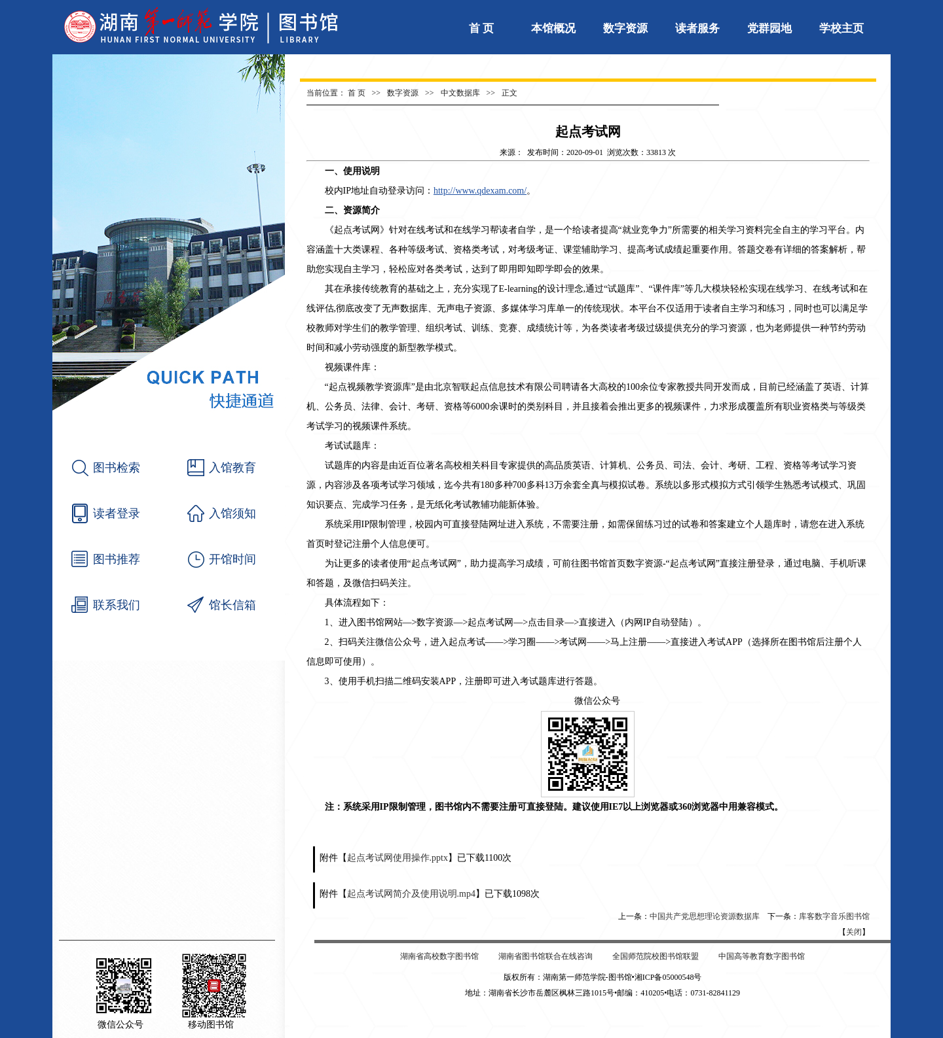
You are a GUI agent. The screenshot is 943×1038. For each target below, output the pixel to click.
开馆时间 (232, 559)
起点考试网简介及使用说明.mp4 (411, 894)
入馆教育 (232, 467)
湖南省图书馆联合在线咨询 (545, 956)
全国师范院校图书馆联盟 (655, 956)
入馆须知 (232, 513)
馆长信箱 (232, 605)
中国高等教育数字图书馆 (761, 956)
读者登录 (116, 513)
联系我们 (116, 605)
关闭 (854, 932)
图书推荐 (116, 559)
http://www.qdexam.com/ (480, 191)
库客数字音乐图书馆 (834, 916)
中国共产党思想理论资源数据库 (705, 916)
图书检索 (116, 467)
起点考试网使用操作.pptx (397, 858)
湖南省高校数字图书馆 (439, 956)
